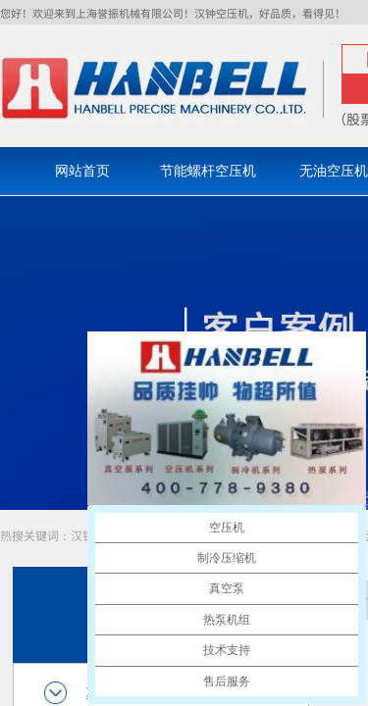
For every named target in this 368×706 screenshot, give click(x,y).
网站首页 (82, 171)
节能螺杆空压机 (208, 171)
